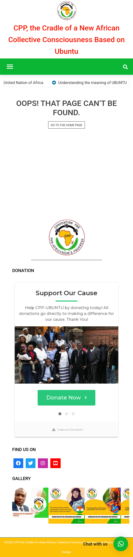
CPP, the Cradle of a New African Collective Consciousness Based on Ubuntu (66, 40)
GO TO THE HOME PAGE (66, 125)
